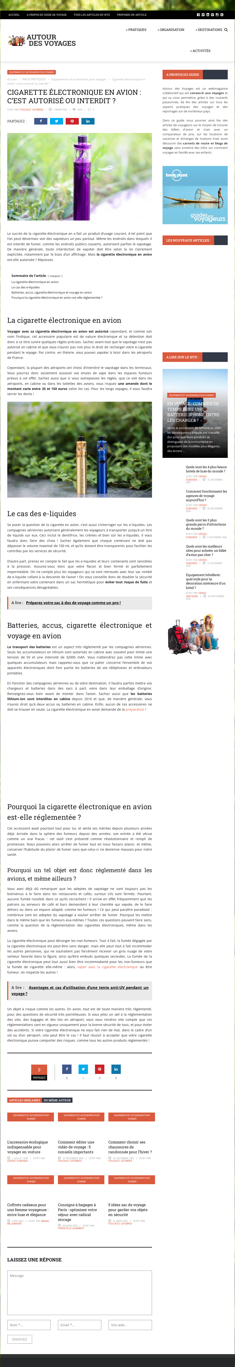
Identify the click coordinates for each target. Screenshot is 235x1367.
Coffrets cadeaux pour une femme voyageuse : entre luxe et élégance (27, 1209)
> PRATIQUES (136, 29)
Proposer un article (132, 14)
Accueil (14, 14)
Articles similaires (24, 1100)
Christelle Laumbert (71, 1228)
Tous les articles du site (92, 14)
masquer (55, 276)
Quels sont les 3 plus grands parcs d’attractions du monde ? (206, 524)
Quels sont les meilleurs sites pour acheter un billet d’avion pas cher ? (206, 550)
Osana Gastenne (196, 594)
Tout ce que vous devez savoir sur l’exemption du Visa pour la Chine (194, 293)
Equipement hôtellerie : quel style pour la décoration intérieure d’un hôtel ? (206, 581)
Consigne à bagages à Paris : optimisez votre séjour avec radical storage (77, 1212)
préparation (135, 709)
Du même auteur (57, 1100)
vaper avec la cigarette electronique (108, 967)
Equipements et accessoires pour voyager (31, 72)
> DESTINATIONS (209, 29)
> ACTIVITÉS (200, 50)
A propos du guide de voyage (47, 14)
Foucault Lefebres (31, 109)
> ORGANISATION (171, 29)
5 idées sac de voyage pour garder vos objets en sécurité (128, 1209)
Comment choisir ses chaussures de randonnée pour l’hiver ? (130, 1146)
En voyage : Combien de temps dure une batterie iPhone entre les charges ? (193, 412)
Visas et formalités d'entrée (184, 279)
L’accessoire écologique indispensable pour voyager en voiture (27, 1146)
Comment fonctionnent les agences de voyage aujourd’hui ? (206, 495)
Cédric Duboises (17, 1160)
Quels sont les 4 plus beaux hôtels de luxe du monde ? (206, 469)
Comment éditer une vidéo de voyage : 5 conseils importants (76, 1146)
